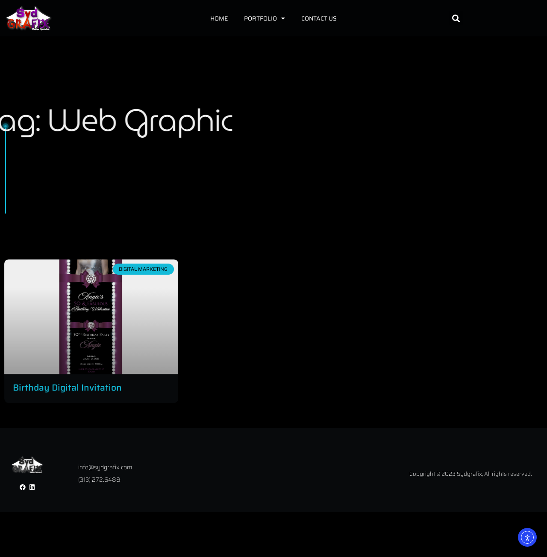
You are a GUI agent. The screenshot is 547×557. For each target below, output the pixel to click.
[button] (456, 18)
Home (219, 18)
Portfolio (264, 18)
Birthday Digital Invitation (67, 408)
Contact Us (319, 18)
